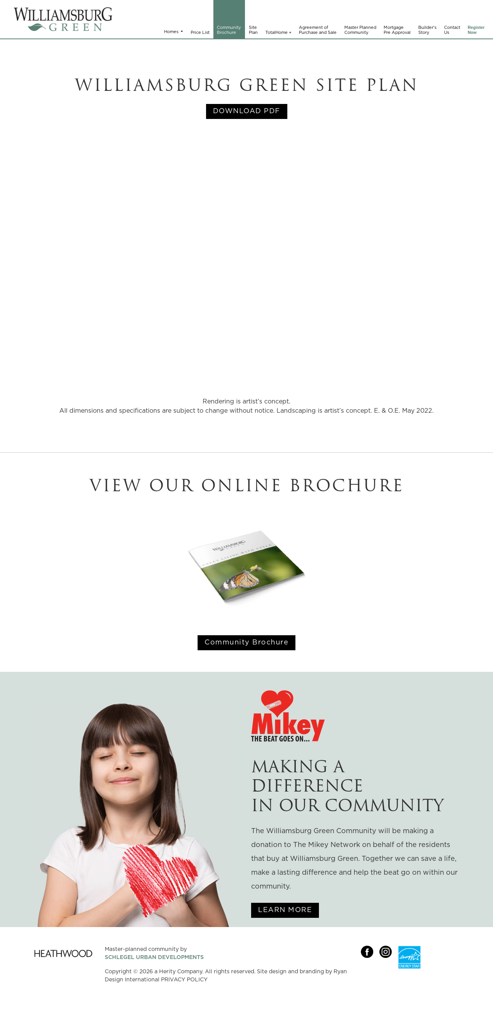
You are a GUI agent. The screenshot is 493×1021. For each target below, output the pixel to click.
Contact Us (452, 30)
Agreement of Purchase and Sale (318, 30)
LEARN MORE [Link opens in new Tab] (285, 910)
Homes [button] (171, 32)
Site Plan (253, 30)
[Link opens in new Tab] (370, 974)
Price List (200, 32)
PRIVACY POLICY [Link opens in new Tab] (184, 980)
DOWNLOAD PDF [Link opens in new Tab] (246, 111)
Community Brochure (229, 30)
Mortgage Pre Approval (397, 30)
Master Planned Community (360, 30)
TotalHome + (278, 32)
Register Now (476, 30)
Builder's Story (427, 30)
